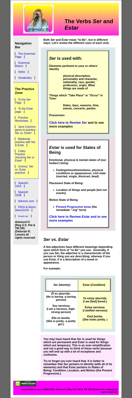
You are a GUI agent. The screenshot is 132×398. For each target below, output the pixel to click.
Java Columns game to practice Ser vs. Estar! (25, 129)
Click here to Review (68, 122)
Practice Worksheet (21, 119)
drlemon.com (26, 201)
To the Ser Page (23, 101)
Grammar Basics (22, 64)
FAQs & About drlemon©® (25, 209)
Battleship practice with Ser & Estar (25, 142)
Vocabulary (25, 77)
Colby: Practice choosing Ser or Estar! (24, 156)
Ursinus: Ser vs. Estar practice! (24, 169)
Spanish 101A (21, 184)
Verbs (21, 71)
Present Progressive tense (73, 206)
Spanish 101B (21, 194)
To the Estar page (24, 110)
